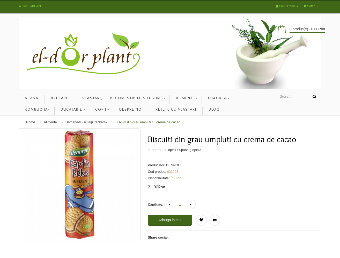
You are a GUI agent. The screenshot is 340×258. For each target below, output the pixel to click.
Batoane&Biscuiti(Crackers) (86, 122)
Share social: (158, 237)
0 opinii (170, 150)
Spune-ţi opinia (190, 150)
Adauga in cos (169, 220)
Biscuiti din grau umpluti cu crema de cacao (147, 122)
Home (30, 122)
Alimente (50, 122)
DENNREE (174, 165)
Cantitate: (155, 204)
